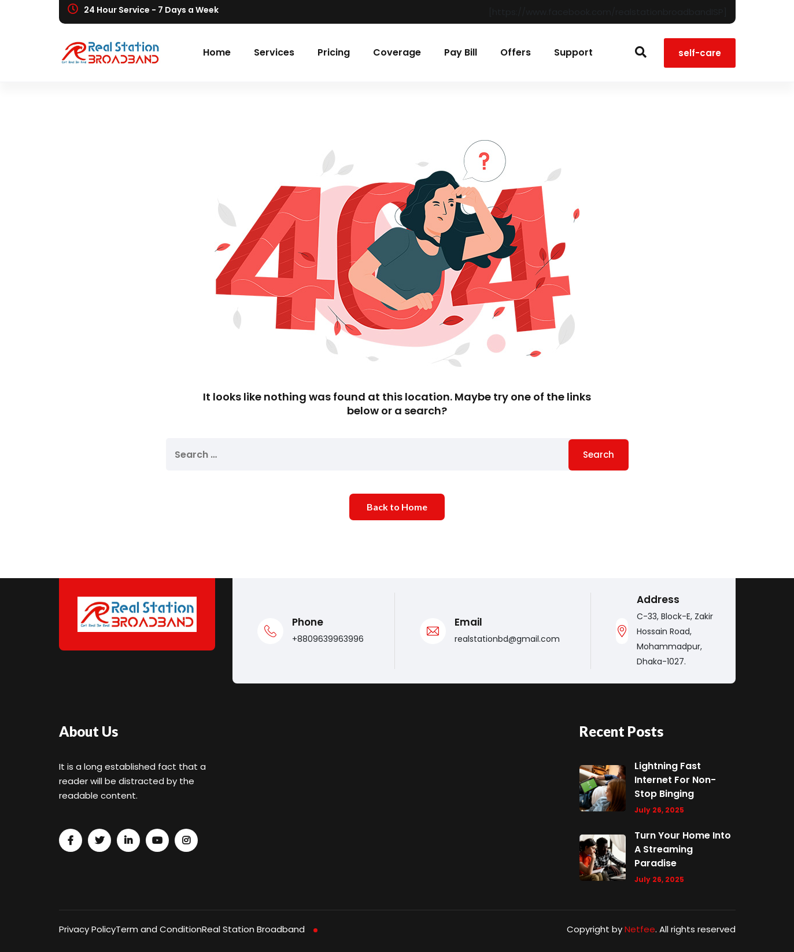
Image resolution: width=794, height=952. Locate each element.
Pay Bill (460, 52)
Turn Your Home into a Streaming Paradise (682, 849)
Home (217, 52)
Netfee (640, 929)
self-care (699, 53)
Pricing (333, 52)
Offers (515, 52)
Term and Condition (159, 929)
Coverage (397, 52)
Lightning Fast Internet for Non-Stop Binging (675, 779)
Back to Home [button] (397, 506)
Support (573, 52)
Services (274, 52)
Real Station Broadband (253, 929)
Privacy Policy (87, 929)
